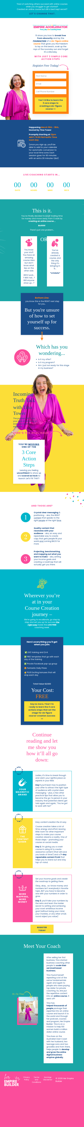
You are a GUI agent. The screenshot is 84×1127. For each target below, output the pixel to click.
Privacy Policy (25, 1118)
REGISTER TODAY (42, 957)
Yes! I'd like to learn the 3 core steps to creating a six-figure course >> (50, 105)
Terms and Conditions (36, 1118)
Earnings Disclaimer (49, 1118)
